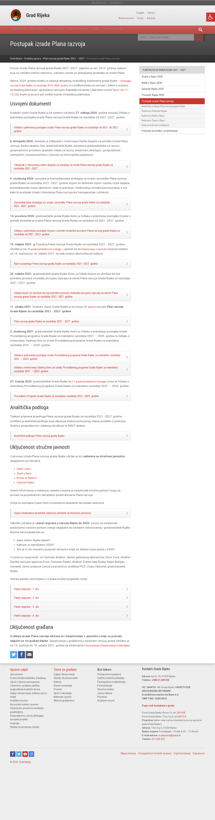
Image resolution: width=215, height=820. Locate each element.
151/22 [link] (42, 94)
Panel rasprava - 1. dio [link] (30, 628)
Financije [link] (14, 776)
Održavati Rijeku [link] (27, 518)
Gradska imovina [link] (19, 753)
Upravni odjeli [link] (19, 722)
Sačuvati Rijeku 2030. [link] (155, 91)
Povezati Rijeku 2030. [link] (155, 97)
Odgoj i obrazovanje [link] (64, 727)
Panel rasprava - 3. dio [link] (30, 650)
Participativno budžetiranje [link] (111, 734)
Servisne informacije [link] (141, 29)
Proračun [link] (102, 749)
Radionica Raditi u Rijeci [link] (155, 122)
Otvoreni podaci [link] (105, 742)
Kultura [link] (57, 734)
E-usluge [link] (118, 29)
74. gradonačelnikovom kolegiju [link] (47, 261)
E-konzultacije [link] (104, 738)
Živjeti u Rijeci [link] (25, 508)
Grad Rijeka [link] (25, 814)
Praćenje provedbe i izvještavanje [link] (163, 140)
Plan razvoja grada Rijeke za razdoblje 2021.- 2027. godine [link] (54, 340)
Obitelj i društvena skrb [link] (66, 730)
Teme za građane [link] (68, 29)
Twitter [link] (19, 807)
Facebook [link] (12, 807)
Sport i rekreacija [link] (63, 746)
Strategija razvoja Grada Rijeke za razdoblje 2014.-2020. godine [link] (51, 85)
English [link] (189, 12)
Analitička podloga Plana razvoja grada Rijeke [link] (45, 470)
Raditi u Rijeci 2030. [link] (154, 84)
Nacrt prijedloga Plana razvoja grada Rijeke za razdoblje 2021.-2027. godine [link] (66, 277)
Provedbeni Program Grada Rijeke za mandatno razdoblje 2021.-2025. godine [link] (66, 428)
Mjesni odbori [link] (44, 29)
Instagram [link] (31, 807)
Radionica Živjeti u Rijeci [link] (155, 128)
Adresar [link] (200, 18)
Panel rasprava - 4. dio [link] (30, 661)
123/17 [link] (30, 94)
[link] (210, 17)
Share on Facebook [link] (23, 707)
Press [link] (189, 18)
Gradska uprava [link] (22, 29)
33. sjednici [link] (91, 324)
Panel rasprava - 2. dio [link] (30, 639)
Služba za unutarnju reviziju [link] (24, 779)
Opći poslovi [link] (16, 727)
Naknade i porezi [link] (62, 749)
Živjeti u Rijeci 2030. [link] (155, 77)
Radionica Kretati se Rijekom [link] (158, 134)
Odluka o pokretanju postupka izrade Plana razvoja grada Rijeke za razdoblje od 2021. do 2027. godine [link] (68, 131)
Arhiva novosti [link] (174, 18)
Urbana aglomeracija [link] (96, 29)
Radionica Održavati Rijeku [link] (156, 116)
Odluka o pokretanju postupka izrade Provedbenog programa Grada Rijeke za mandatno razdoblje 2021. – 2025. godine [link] (66, 378)
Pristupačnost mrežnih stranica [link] (154, 806)
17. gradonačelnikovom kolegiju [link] (92, 407)
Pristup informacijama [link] (109, 727)
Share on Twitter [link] (14, 707)
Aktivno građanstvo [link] (64, 753)
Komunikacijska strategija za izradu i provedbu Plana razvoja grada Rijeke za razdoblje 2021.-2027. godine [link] (66, 212)
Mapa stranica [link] (128, 806)
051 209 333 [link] (158, 792)
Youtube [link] (25, 807)
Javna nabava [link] (104, 746)
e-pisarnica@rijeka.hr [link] (170, 788)
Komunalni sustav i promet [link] (24, 757)
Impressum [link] (199, 806)
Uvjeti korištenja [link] (182, 806)
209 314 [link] (182, 769)
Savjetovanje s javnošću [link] (102, 261)
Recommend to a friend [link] (32, 707)
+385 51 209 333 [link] (160, 733)
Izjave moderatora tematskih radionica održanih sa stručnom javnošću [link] (62, 549)
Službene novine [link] (106, 753)
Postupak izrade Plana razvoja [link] (161, 104)
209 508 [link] (181, 765)
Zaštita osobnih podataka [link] (110, 730)
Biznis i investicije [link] (63, 738)
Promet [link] (58, 742)
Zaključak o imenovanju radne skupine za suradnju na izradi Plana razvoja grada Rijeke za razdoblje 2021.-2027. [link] (67, 171)
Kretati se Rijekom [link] (28, 513)
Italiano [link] (201, 12)
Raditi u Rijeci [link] (25, 504)
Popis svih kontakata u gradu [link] (158, 758)
